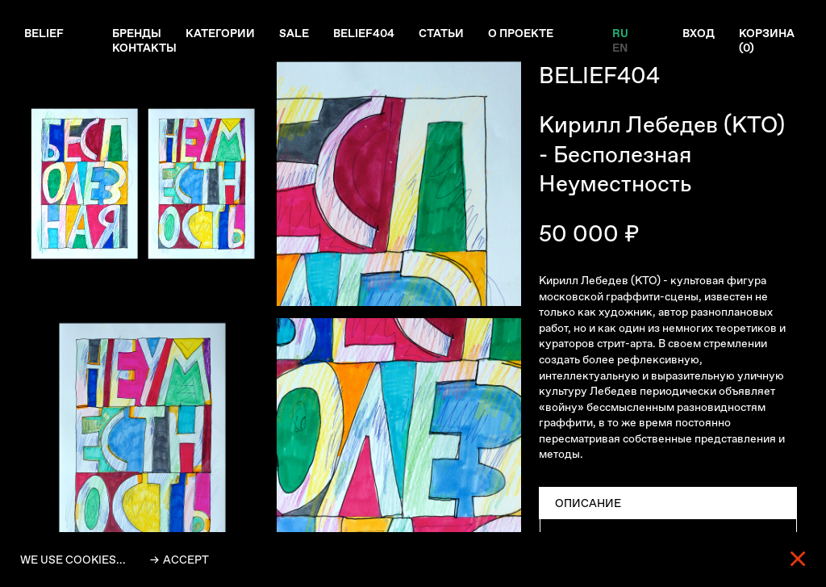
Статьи (441, 33)
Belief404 (363, 33)
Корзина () (767, 40)
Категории (220, 33)
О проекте (520, 33)
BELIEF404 (599, 75)
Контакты (144, 47)
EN (620, 47)
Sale (294, 33)
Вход (698, 33)
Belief (44, 33)
